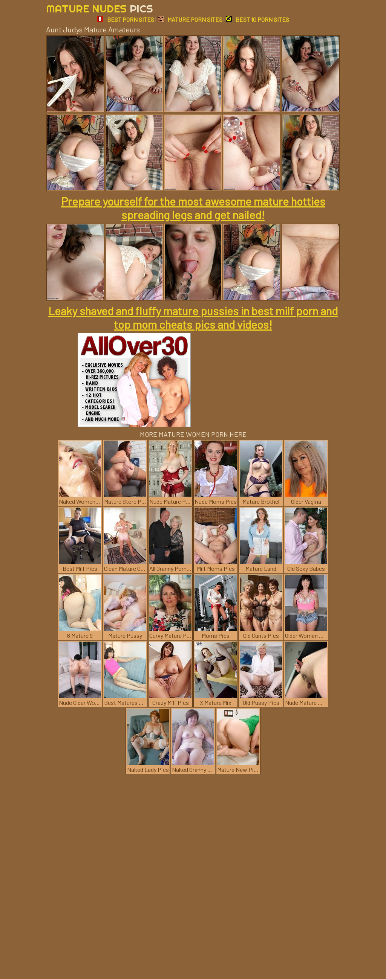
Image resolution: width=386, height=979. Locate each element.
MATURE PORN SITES (190, 19)
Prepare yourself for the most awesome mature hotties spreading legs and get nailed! (193, 207)
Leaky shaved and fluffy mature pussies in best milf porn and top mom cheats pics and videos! (193, 317)
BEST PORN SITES (125, 19)
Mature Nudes (99, 8)
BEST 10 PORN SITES (257, 19)
